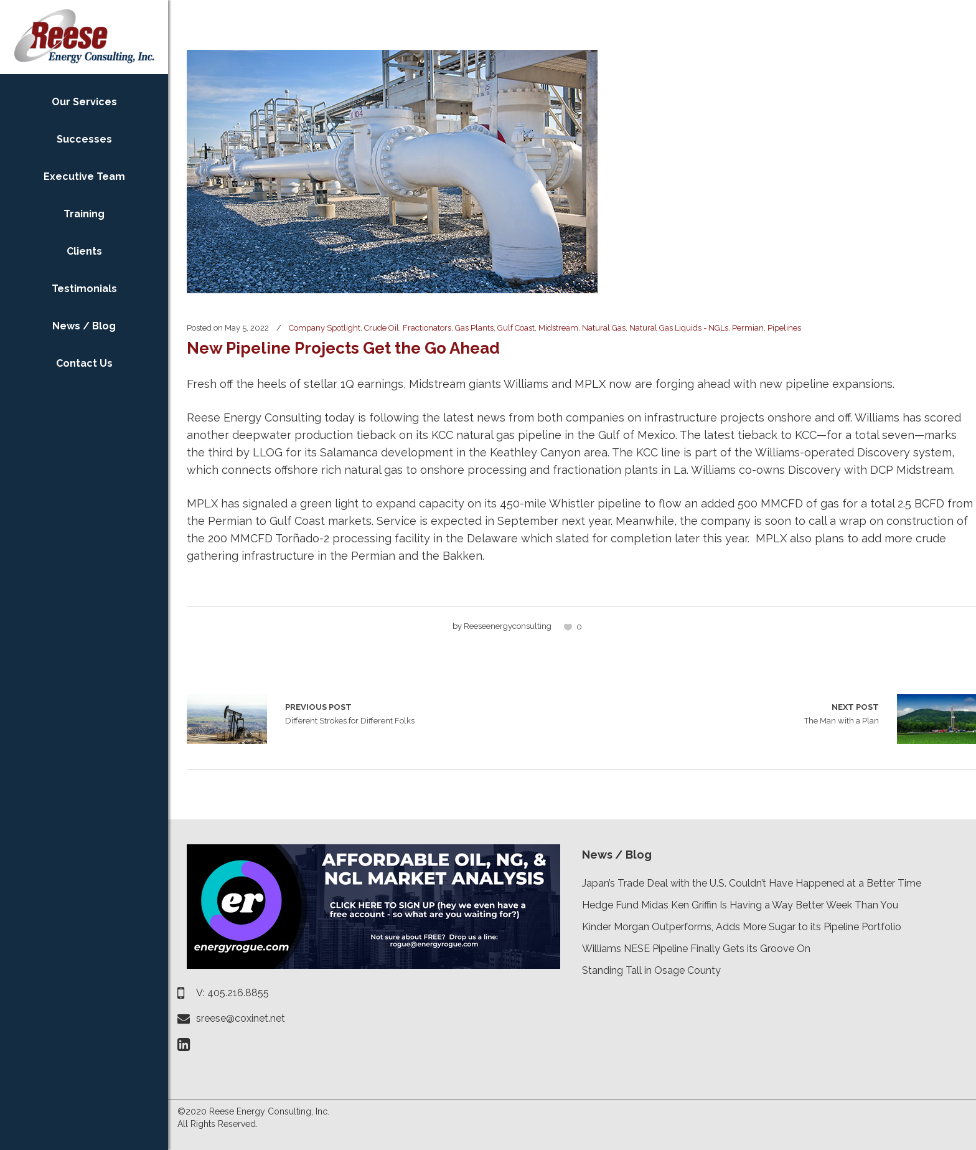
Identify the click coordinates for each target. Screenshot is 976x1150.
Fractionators (427, 327)
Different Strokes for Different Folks (227, 719)
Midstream (558, 327)
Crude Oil (381, 327)
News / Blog (617, 854)
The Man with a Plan (841, 712)
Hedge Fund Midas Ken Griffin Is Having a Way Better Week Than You (740, 905)
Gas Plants (474, 327)
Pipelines (784, 327)
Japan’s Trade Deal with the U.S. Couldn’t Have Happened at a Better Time (751, 883)
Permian (748, 327)
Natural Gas (604, 327)
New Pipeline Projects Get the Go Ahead (343, 348)
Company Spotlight (324, 327)
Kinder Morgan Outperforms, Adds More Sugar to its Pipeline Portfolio (741, 927)
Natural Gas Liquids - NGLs (678, 327)
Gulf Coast (516, 327)
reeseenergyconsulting (507, 626)
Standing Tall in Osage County (651, 970)
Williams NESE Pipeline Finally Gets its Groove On (696, 948)
